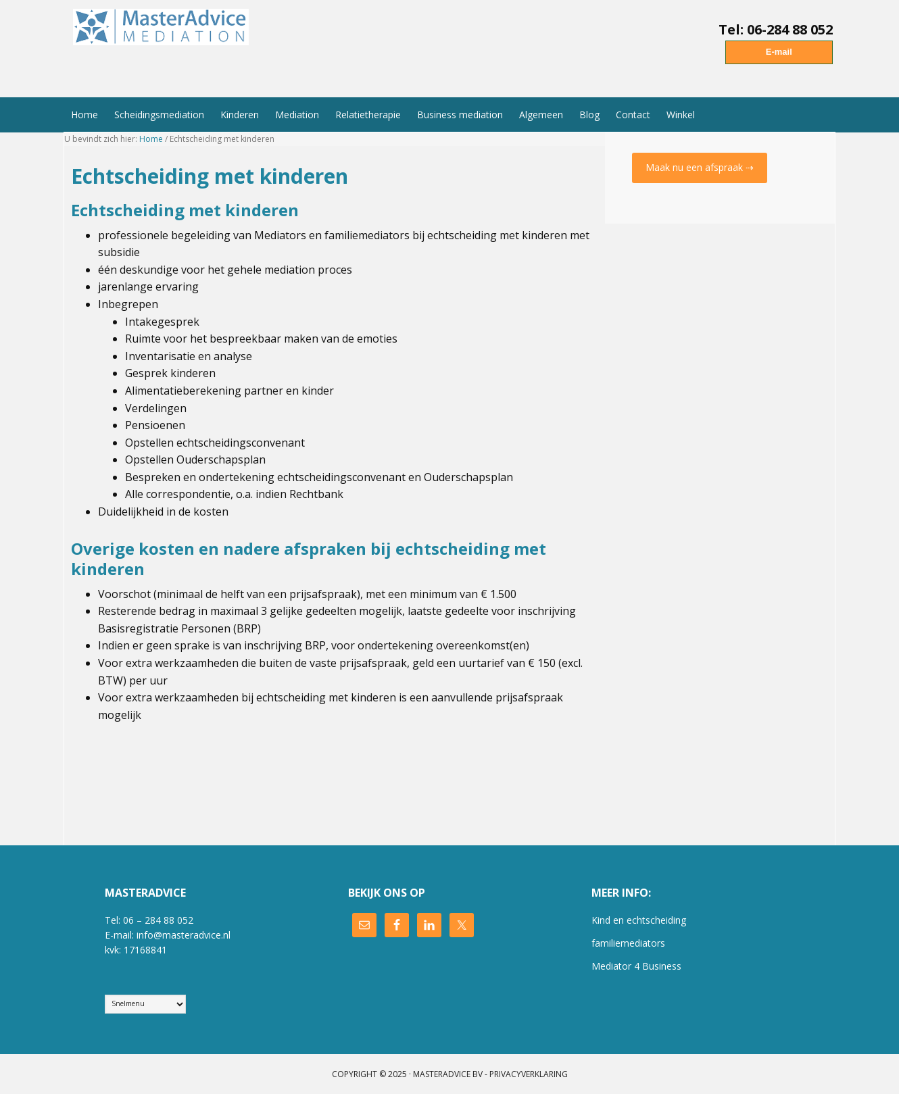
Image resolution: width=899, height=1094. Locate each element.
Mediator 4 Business (636, 966)
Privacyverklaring (528, 1074)
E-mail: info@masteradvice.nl (167, 934)
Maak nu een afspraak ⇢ (700, 167)
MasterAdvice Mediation (164, 42)
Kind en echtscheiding (638, 920)
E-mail (779, 52)
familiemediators (628, 943)
